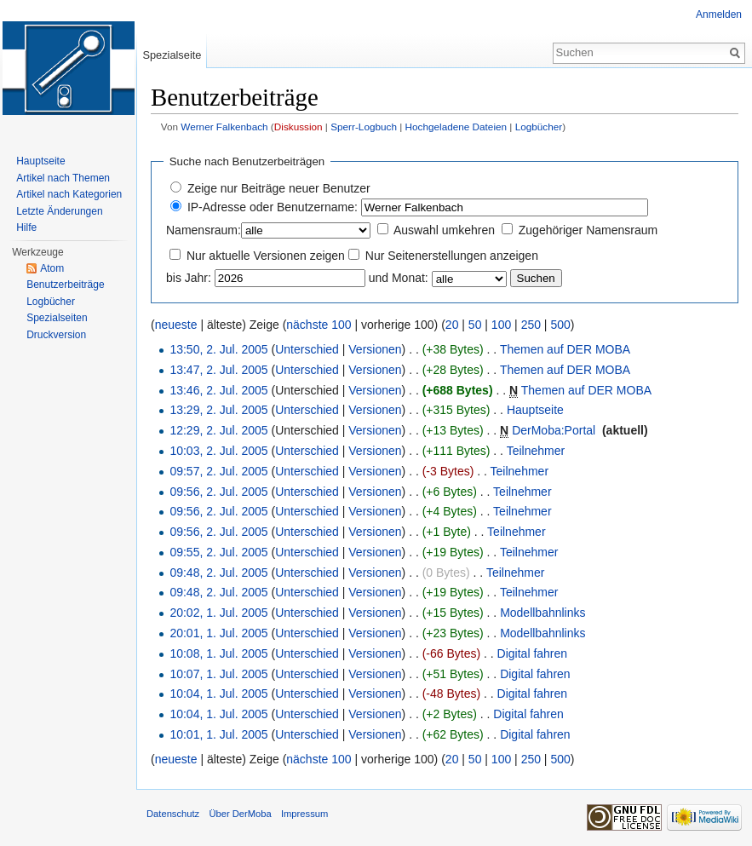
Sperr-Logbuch (363, 126)
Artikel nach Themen (63, 178)
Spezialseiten (56, 318)
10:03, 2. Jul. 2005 (218, 451)
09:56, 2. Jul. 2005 (218, 491)
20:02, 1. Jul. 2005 (218, 612)
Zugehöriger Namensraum (588, 230)
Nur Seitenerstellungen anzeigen (451, 255)
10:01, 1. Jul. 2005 (218, 734)
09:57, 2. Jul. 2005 (218, 471)
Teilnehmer (536, 451)
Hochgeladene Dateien (456, 126)
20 (452, 324)
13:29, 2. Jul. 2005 (218, 410)
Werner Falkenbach (224, 126)
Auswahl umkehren (444, 230)
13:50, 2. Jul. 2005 (218, 349)
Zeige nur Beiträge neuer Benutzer (278, 188)
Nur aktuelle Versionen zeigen (266, 255)
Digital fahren (532, 653)
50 (475, 324)
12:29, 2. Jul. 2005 (218, 430)
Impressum (304, 814)
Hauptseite (535, 410)
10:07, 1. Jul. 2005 (218, 674)
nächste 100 (318, 324)
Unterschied (307, 349)
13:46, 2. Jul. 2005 (218, 390)
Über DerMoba (240, 814)
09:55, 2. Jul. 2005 (218, 552)
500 (560, 324)
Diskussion (298, 126)
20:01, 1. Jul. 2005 (218, 633)
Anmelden (719, 14)
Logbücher (539, 126)
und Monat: (398, 278)
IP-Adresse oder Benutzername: (272, 207)
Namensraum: (203, 230)
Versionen (374, 349)
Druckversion (56, 335)
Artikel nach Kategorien (69, 194)
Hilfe (26, 227)
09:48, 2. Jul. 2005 (218, 572)
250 (531, 324)
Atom (52, 268)
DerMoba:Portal (553, 430)
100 (501, 324)
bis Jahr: (188, 278)
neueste (176, 324)
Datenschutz (172, 814)
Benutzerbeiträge (65, 285)
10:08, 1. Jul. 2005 (218, 653)
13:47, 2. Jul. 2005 (218, 370)
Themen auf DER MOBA (565, 349)
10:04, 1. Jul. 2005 (218, 693)
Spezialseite (171, 55)
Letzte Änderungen (59, 211)
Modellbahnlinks (542, 612)
